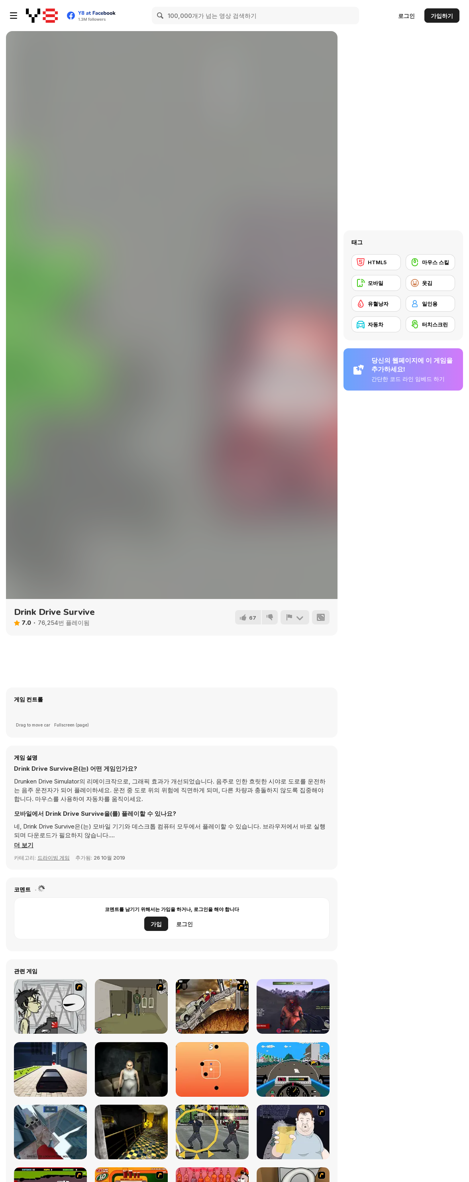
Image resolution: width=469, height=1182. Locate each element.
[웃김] (430, 283)
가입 (156, 924)
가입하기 (442, 15)
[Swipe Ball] (212, 1069)
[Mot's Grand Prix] (293, 1069)
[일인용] (430, 304)
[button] (23, 845)
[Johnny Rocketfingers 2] (50, 1006)
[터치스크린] (430, 324)
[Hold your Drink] (293, 1132)
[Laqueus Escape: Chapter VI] (131, 1132)
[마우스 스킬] (430, 262)
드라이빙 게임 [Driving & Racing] (53, 857)
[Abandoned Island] (293, 1006)
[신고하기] (295, 617)
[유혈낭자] (376, 304)
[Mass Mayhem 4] (212, 1006)
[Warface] (131, 1006)
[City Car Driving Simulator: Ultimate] (50, 1069)
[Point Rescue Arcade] (212, 1132)
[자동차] (376, 324)
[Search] (160, 15)
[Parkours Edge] (50, 1132)
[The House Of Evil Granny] (131, 1069)
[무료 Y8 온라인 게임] (42, 15)
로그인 (406, 15)
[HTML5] (376, 262)
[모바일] (376, 283)
